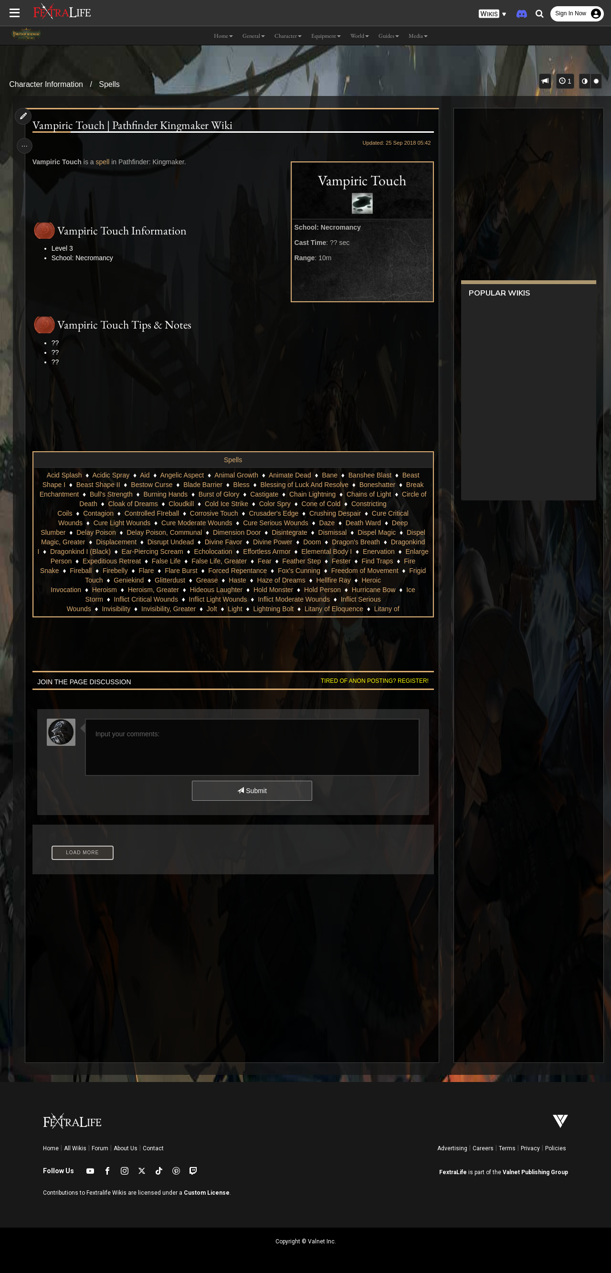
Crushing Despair (334, 513)
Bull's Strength (110, 494)
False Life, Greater (314, 561)
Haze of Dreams (369, 580)
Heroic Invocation (94, 590)
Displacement (116, 542)
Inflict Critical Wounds (163, 599)
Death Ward (362, 523)
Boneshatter (377, 484)
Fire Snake (163, 570)
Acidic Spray (110, 475)
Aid (144, 475)
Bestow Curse (151, 484)
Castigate (264, 494)
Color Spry (274, 504)
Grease (295, 580)
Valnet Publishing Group (535, 1172)
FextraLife (453, 1172)
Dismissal (332, 532)
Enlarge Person (144, 561)
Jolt (211, 609)
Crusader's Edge (273, 513)
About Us (125, 1148)
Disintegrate (289, 532)
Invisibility (116, 609)
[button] (492, 14)
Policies (555, 1148)
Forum (100, 1148)
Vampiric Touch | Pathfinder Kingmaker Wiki (133, 125)
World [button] (359, 36)
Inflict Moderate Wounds (311, 599)
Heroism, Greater (192, 590)
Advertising (452, 1148)
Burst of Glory (218, 494)
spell (104, 162)
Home (51, 1148)
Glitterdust (257, 580)
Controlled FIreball (151, 513)
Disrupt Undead (170, 542)
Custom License (207, 1192)
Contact (153, 1148)
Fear (360, 561)
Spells (109, 84)
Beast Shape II (98, 484)
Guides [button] (389, 36)
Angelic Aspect (182, 475)
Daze (327, 523)
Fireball (202, 570)
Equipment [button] (326, 36)
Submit (251, 791)
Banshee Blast (369, 475)
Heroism (143, 590)
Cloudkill (181, 504)
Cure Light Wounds (121, 523)
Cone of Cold (320, 504)
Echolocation (253, 551)
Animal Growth (236, 475)
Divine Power (272, 542)
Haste (325, 580)
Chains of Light (368, 494)
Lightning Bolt (273, 609)
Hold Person (361, 590)
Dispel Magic (377, 532)
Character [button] (288, 36)
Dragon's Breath (356, 542)
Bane (329, 475)
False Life (261, 561)
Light (235, 609)
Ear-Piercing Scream (192, 551)
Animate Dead (289, 475)
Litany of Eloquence (333, 609)
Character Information (46, 84)
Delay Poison (96, 532)
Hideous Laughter (255, 590)
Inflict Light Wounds (235, 599)
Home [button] (223, 36)
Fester (85, 570)
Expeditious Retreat (207, 561)
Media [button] (418, 36)
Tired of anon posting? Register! (373, 681)
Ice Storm (106, 599)
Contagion (98, 513)
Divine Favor (223, 542)
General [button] (253, 36)
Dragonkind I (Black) (120, 551)
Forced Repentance (358, 570)
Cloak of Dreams (133, 504)
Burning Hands (165, 494)
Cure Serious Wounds (275, 523)
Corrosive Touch (214, 513)
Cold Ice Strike (226, 504)
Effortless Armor (306, 551)
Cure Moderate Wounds (196, 523)
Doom (312, 542)
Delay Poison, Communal (164, 532)
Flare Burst (302, 570)
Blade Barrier (202, 484)
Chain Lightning (312, 494)
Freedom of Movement (110, 580)
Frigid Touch (173, 580)
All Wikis (75, 1148)
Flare (267, 570)
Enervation (94, 561)
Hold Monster (312, 590)
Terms (507, 1148)
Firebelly (236, 570)
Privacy (530, 1148)
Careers (483, 1148)
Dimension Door (236, 532)
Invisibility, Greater (168, 609)
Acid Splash (64, 475)
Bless (241, 484)
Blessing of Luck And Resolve (304, 484)
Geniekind (216, 580)
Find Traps (121, 570)
